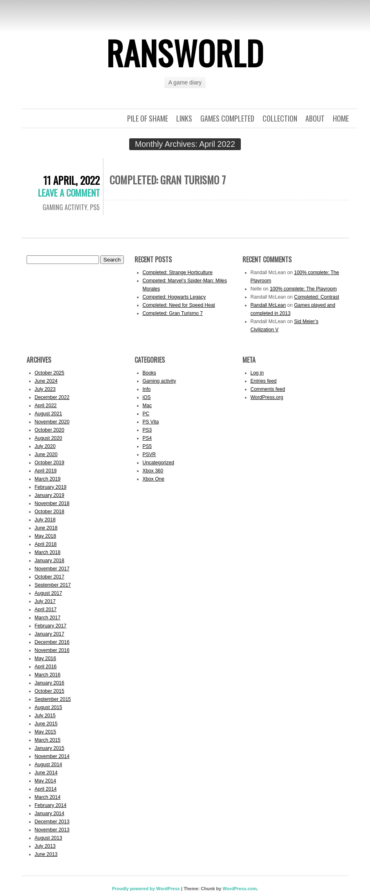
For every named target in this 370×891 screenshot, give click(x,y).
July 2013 (45, 846)
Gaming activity (65, 207)
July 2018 (45, 520)
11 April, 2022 (71, 180)
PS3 (147, 430)
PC (146, 414)
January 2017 (50, 634)
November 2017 (52, 569)
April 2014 (46, 789)
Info (147, 389)
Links (184, 118)
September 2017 (53, 585)
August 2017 (48, 593)
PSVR (149, 454)
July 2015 (45, 715)
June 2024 (46, 381)
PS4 (147, 438)
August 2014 (48, 764)
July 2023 (45, 389)
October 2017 (50, 577)
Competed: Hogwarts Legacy (174, 297)
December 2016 (52, 642)
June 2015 (46, 724)
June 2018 (46, 528)
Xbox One (153, 479)
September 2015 (53, 699)
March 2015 (48, 740)
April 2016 (46, 666)
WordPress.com (239, 888)
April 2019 (46, 471)
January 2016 (50, 683)
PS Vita (151, 422)
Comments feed (268, 389)
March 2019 (48, 479)
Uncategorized (158, 462)
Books (149, 373)
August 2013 (48, 838)
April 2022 (46, 405)
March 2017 (48, 618)
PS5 (95, 207)
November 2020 (52, 422)
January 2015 (50, 748)
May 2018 (45, 536)
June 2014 (46, 773)
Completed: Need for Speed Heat (179, 305)
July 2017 (45, 601)
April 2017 (46, 609)
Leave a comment (69, 192)
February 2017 (51, 626)
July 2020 (45, 446)
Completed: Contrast (316, 297)
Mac (147, 405)
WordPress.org (267, 397)
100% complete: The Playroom (303, 289)
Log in (257, 373)
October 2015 (50, 691)
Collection (279, 118)
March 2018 (48, 552)
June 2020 (46, 454)
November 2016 (52, 650)
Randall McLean (268, 305)
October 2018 (50, 511)
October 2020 (50, 430)
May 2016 (45, 658)
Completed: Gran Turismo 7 (168, 179)
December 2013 (52, 822)
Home (341, 118)
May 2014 (45, 781)
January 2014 (50, 813)
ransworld (185, 53)
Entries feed (264, 381)
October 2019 (50, 462)
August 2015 (48, 707)
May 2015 (45, 732)
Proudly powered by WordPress (146, 888)
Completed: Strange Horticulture (178, 272)
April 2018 (46, 544)
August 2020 (48, 438)
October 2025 (50, 373)
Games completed (227, 118)
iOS (147, 397)
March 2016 (48, 675)
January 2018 (50, 560)
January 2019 (50, 495)
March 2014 (48, 797)
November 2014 (52, 756)
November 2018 (52, 503)
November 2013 (52, 830)
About (315, 118)
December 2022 (52, 397)
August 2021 (48, 414)
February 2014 (51, 805)
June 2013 (46, 854)
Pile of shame (147, 118)
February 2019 (51, 487)
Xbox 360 (153, 471)
